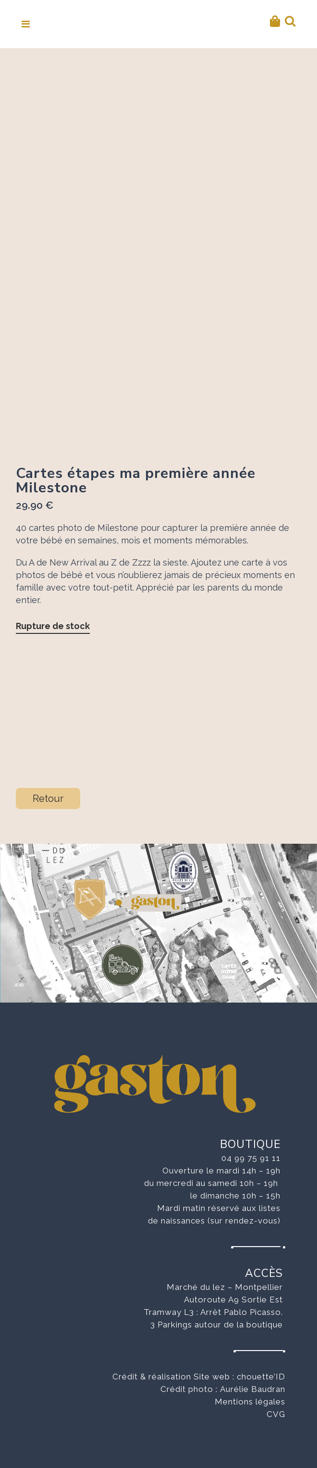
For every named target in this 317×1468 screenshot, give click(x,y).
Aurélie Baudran (252, 1389)
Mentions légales (250, 1401)
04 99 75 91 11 (250, 1158)
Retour (48, 798)
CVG (276, 1414)
